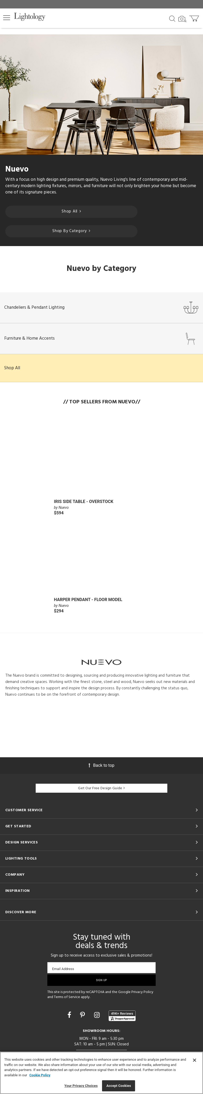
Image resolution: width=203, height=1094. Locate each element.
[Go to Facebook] (70, 1015)
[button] (7, 18)
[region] (101, 1073)
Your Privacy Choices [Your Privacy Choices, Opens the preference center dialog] (81, 1086)
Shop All (71, 211)
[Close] (194, 1060)
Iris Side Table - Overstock (83, 501)
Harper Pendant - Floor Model (88, 599)
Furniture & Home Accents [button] (101, 339)
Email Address (63, 969)
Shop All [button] (12, 368)
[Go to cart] (194, 17)
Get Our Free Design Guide (101, 788)
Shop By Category (71, 231)
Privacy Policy (142, 992)
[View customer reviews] (122, 1015)
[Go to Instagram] (97, 1015)
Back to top (101, 765)
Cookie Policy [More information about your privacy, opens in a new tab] (39, 1075)
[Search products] (172, 18)
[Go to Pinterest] (83, 1015)
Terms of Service (67, 997)
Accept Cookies (118, 1086)
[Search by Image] (182, 19)
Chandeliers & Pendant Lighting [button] (101, 308)
